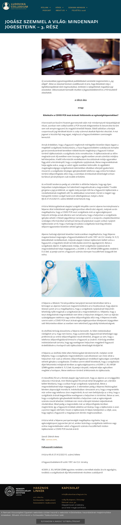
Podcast (47, 10)
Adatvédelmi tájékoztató (44, 503)
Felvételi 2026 (79, 10)
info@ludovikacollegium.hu (74, 494)
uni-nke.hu (38, 497)
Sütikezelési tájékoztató (44, 500)
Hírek (59, 7)
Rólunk (46, 7)
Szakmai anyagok (77, 7)
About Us (61, 10)
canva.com (51, 440)
